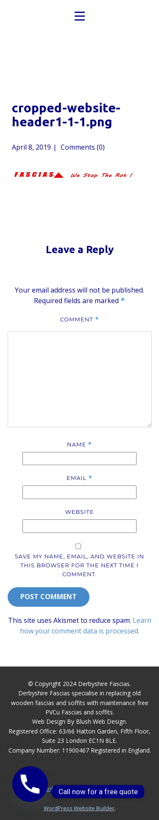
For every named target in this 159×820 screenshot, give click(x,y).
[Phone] (30, 791)
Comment (79, 319)
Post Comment (48, 596)
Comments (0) (82, 147)
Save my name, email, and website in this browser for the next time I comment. (79, 565)
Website (79, 511)
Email (79, 478)
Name (79, 444)
